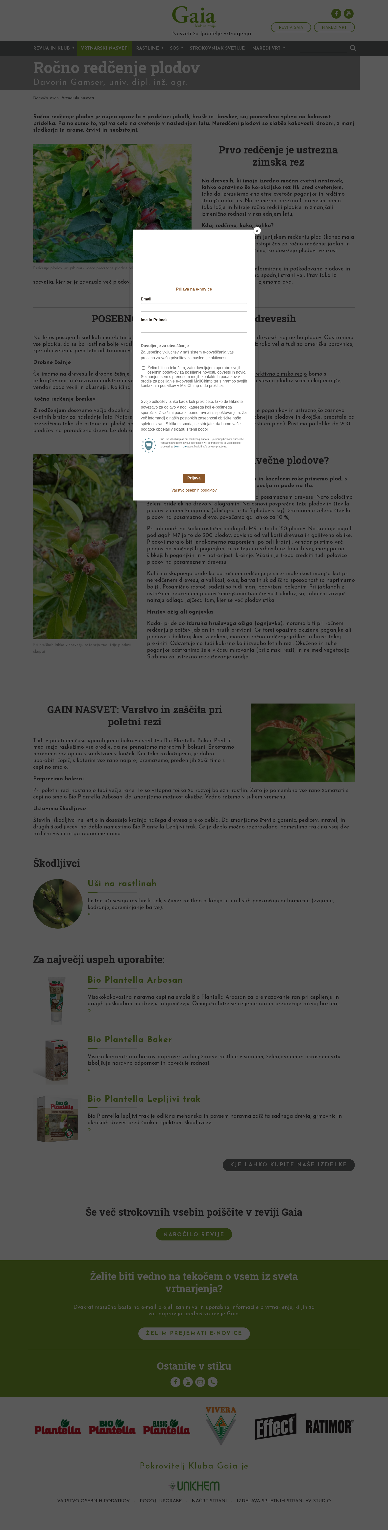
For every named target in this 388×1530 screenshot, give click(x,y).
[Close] (257, 231)
